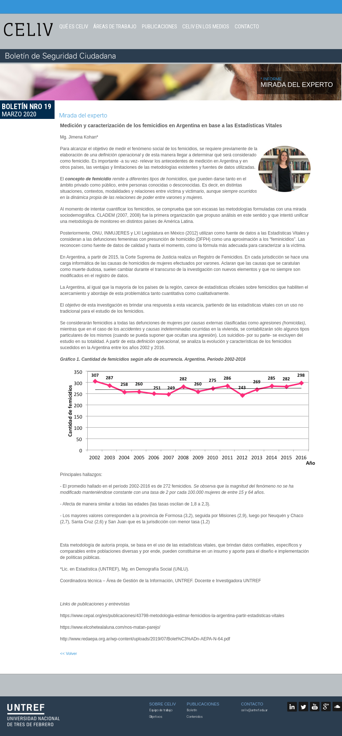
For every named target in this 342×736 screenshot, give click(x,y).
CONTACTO (247, 26)
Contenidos (195, 717)
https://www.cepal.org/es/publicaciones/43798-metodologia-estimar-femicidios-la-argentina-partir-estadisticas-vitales (172, 615)
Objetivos (155, 717)
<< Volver (68, 653)
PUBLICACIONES (159, 26)
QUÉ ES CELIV (73, 26)
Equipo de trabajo (160, 710)
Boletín (192, 710)
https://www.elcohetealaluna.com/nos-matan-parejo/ (110, 627)
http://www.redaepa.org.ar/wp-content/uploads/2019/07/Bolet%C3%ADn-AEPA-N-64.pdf (145, 638)
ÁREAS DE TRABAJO (114, 26)
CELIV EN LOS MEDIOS (205, 26)
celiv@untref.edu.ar (254, 710)
